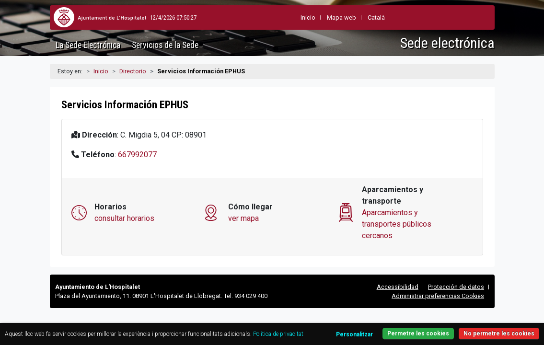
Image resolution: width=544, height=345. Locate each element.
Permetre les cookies (469, 328)
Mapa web (318, 17)
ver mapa (243, 218)
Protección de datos (456, 286)
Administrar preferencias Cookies (438, 295)
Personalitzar (395, 316)
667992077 (137, 154)
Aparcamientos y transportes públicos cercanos (396, 224)
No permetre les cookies (469, 315)
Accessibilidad (397, 286)
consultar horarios (124, 218)
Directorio (132, 71)
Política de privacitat (60, 327)
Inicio (100, 71)
